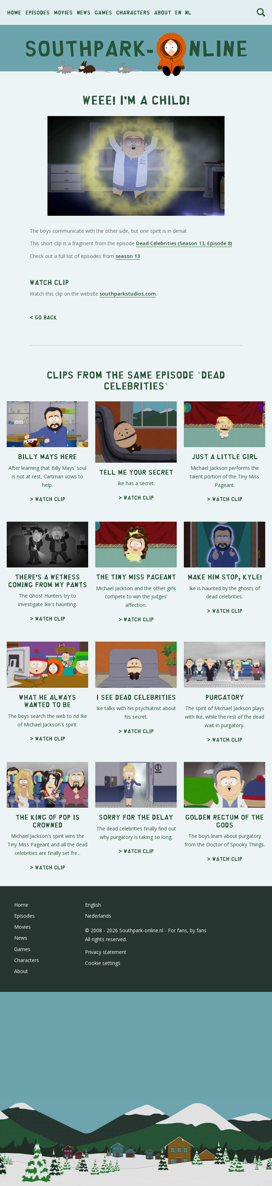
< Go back (43, 317)
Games (103, 12)
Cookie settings (102, 963)
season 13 (127, 256)
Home (14, 12)
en (178, 12)
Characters (133, 12)
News (83, 12)
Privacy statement (105, 952)
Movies (63, 12)
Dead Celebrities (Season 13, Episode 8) (184, 243)
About (162, 12)
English (93, 904)
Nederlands (98, 915)
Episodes (38, 12)
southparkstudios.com (128, 293)
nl (188, 12)
